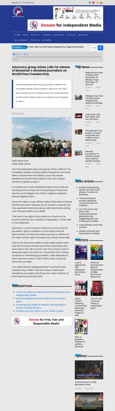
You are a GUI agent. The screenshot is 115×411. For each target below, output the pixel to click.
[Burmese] (101, 2)
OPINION (47, 34)
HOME (17, 34)
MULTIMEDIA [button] (20, 40)
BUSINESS (46, 40)
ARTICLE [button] (35, 34)
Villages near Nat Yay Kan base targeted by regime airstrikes (52, 46)
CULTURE (71, 34)
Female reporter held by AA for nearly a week (39, 311)
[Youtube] (93, 2)
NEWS (26, 34)
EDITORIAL (83, 34)
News (26, 54)
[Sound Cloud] (97, 2)
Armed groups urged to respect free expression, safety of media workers (41, 306)
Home (17, 54)
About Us (16, 2)
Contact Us (28, 2)
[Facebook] (90, 2)
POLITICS (35, 40)
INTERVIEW (58, 34)
